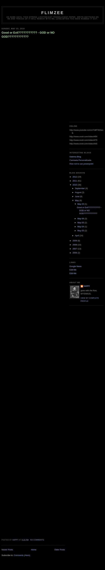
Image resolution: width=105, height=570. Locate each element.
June (77, 196)
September (80, 188)
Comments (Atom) (22, 555)
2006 (75, 253)
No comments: (37, 540)
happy (87, 286)
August (78, 192)
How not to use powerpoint (81, 164)
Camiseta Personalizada (80, 160)
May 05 (80, 222)
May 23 (80, 204)
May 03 (80, 230)
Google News (75, 266)
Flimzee (52, 12)
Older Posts (59, 549)
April (77, 235)
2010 (75, 185)
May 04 (80, 226)
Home (33, 549)
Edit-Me (72, 270)
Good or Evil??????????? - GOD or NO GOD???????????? (28, 34)
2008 (75, 245)
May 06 (80, 218)
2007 (75, 249)
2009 (75, 241)
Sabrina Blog (75, 156)
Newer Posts (7, 549)
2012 (75, 177)
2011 (75, 181)
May (77, 200)
